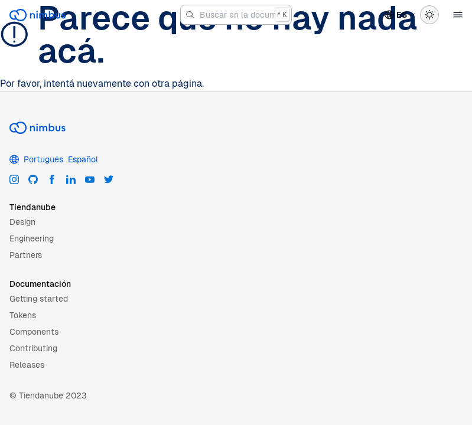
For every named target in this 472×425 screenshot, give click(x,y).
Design (22, 222)
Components (33, 331)
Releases (26, 365)
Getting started (38, 298)
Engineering (31, 238)
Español (83, 159)
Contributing (33, 348)
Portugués (43, 159)
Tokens (22, 315)
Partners (25, 255)
